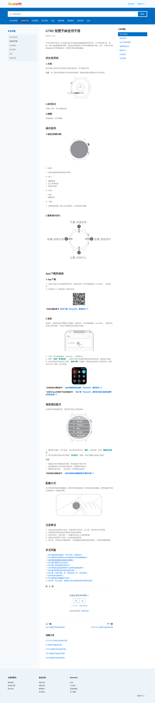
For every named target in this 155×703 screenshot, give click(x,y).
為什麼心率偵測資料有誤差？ (59, 565)
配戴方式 (123, 50)
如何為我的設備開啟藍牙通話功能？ (79, 473)
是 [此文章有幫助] (76, 601)
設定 (53, 20)
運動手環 (42, 685)
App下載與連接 (125, 42)
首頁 (71, 682)
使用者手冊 (25, 20)
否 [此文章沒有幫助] (82, 601)
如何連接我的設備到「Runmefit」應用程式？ (83, 388)
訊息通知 (35, 20)
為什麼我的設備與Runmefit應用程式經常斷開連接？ (68, 557)
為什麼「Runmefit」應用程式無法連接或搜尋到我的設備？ (70, 581)
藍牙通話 (45, 20)
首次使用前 (13, 20)
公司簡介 (73, 685)
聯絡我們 (11, 682)
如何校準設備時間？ (56, 575)
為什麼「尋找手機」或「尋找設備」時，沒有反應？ (68, 573)
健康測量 (61, 20)
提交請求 (131, 4)
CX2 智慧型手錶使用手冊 (55, 627)
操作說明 (123, 38)
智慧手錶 (42, 682)
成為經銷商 (74, 689)
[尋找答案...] (77, 14)
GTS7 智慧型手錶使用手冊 (56, 649)
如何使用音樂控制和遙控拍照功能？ (62, 570)
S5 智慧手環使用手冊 (54, 645)
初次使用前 (124, 34)
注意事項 (123, 54)
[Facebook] (46, 587)
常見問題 (12, 31)
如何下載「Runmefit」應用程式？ (74, 309)
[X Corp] (49, 587)
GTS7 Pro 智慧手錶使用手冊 (102, 627)
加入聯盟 (73, 692)
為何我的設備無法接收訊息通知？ (61, 560)
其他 (88, 20)
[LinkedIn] (52, 587)
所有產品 (42, 692)
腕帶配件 (42, 689)
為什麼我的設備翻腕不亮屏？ (59, 578)
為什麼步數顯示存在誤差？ (58, 563)
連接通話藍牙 (124, 46)
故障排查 (80, 20)
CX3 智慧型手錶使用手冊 (55, 658)
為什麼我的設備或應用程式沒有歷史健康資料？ (66, 568)
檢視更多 (12, 58)
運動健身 (70, 20)
